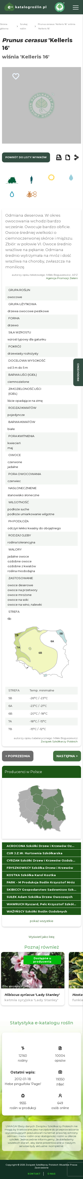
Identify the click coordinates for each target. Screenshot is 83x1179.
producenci (78, 372)
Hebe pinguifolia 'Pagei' (23, 1084)
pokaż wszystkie (41, 921)
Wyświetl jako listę (41, 937)
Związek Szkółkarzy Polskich (59, 741)
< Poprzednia (17, 756)
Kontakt (34, 1173)
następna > (67, 756)
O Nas (51, 1173)
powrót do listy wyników (26, 157)
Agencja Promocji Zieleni (62, 278)
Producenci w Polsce (23, 772)
